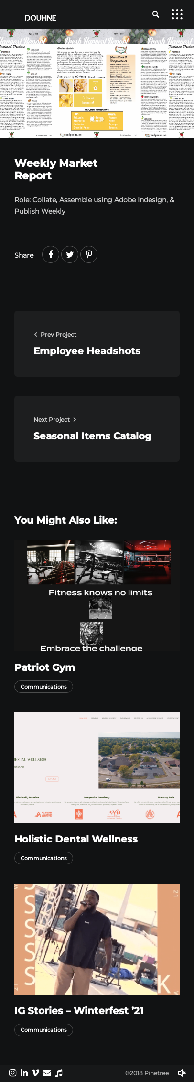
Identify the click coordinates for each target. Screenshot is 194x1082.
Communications (44, 686)
